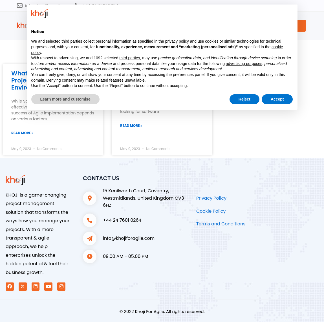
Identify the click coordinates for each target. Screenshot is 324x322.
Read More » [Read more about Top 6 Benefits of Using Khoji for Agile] (131, 125)
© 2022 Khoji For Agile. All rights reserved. (161, 311)
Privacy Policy (211, 198)
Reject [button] (244, 99)
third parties (129, 58)
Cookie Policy (211, 211)
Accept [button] (277, 99)
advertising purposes (244, 63)
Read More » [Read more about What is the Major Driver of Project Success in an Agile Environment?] (22, 132)
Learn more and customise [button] (65, 99)
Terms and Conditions (221, 224)
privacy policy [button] (177, 41)
